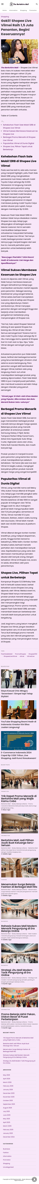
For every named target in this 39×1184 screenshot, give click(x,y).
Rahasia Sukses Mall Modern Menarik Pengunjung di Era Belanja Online (19, 928)
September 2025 (9, 1104)
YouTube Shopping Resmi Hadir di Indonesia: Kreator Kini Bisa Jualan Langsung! (18, 724)
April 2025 (6, 1122)
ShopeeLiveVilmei (10, 656)
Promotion (33, 10)
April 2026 (6, 1079)
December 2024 (8, 1137)
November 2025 (8, 1097)
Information (13, 10)
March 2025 (7, 1126)
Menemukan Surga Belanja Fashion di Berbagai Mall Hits (19, 886)
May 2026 (6, 1075)
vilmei (22, 656)
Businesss (4, 921)
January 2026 (8, 1090)
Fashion (4, 879)
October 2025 (8, 1100)
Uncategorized (8, 1167)
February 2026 (8, 1086)
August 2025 (7, 1108)
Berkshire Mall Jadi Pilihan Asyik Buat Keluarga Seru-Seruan (17, 843)
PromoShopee (20, 654)
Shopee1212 (33, 654)
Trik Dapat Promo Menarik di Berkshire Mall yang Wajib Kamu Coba (19, 798)
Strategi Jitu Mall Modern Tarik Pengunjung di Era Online (16, 972)
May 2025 (6, 1119)
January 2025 (8, 1133)
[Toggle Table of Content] (2, 121)
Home (5, 10)
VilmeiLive (30, 656)
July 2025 (6, 1111)
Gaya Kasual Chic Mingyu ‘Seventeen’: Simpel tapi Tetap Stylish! (17, 693)
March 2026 (7, 1082)
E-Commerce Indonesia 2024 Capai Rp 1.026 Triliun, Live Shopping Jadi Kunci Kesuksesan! (18, 755)
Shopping (23, 10)
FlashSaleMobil (6, 654)
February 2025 (8, 1130)
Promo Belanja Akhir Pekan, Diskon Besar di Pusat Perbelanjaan (18, 1017)
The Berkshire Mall (9, 67)
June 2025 (6, 1115)
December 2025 (8, 1093)
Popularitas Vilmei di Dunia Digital (18, 143)
